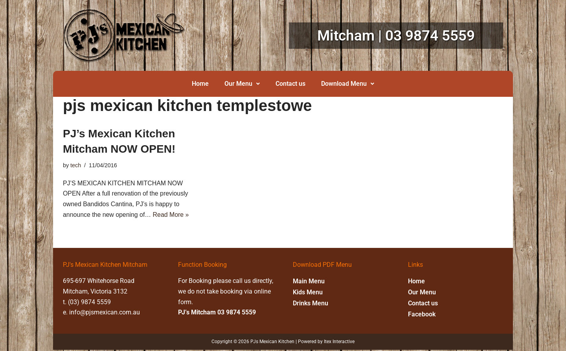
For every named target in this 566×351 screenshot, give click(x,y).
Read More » (171, 215)
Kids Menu (308, 293)
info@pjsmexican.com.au (104, 314)
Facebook (422, 315)
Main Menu (309, 282)
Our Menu (242, 83)
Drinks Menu (310, 304)
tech (75, 165)
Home (200, 83)
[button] (242, 84)
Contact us (290, 83)
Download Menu (347, 83)
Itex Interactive (339, 343)
